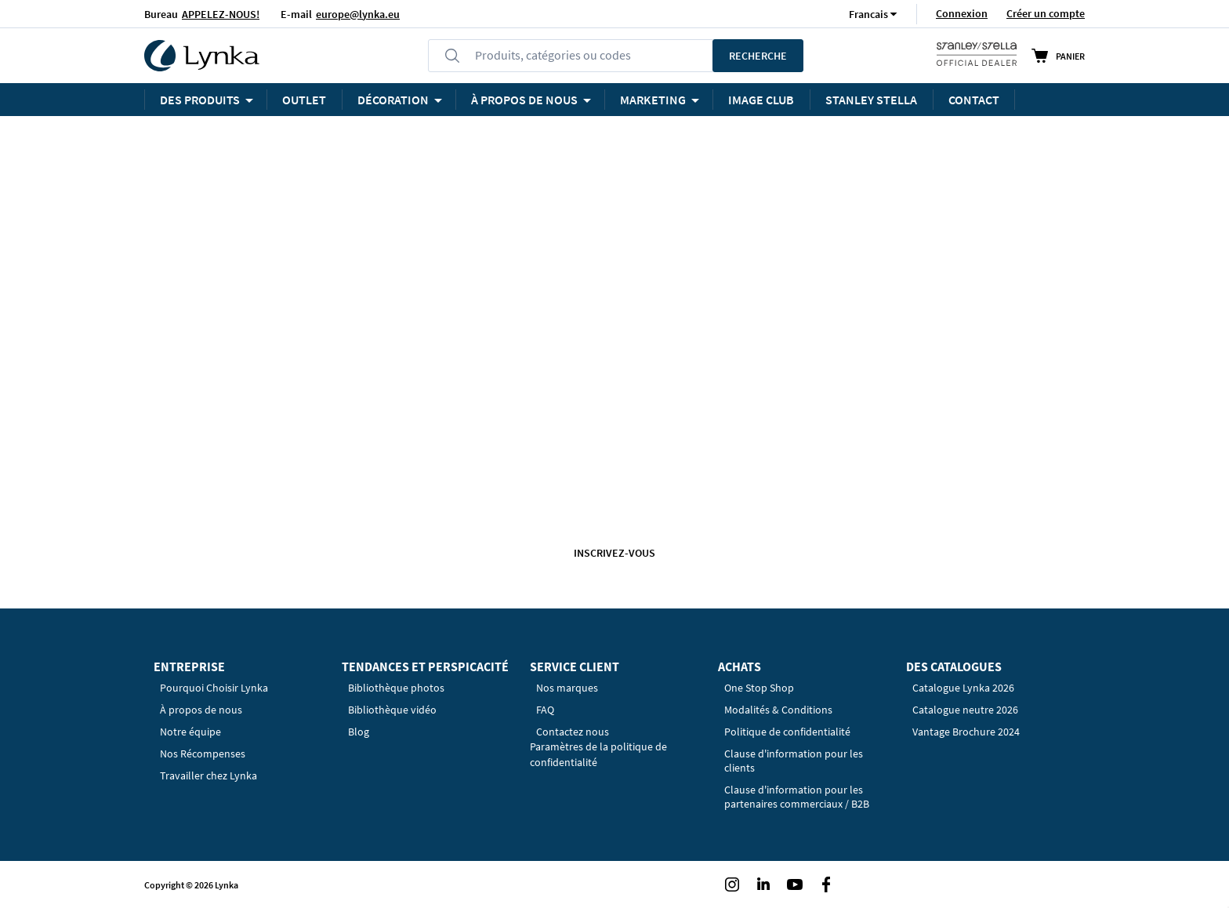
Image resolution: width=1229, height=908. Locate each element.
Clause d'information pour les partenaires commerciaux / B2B (796, 797)
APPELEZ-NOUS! (220, 14)
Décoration (393, 99)
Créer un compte (1045, 13)
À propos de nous (201, 710)
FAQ (545, 710)
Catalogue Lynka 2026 (963, 688)
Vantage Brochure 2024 (966, 732)
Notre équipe (190, 732)
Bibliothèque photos (396, 688)
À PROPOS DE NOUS (524, 99)
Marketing (653, 99)
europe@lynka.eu (358, 14)
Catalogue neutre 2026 (965, 710)
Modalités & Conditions (778, 710)
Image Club (761, 99)
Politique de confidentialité (787, 732)
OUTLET (304, 99)
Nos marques (567, 688)
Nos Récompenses (202, 753)
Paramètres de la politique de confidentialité (598, 754)
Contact (973, 99)
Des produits (200, 99)
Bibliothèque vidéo (392, 710)
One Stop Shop (759, 688)
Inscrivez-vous (614, 553)
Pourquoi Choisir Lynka (214, 688)
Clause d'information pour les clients (793, 760)
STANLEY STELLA (871, 99)
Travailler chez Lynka (208, 775)
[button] (868, 13)
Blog (358, 732)
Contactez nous (572, 732)
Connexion (962, 13)
